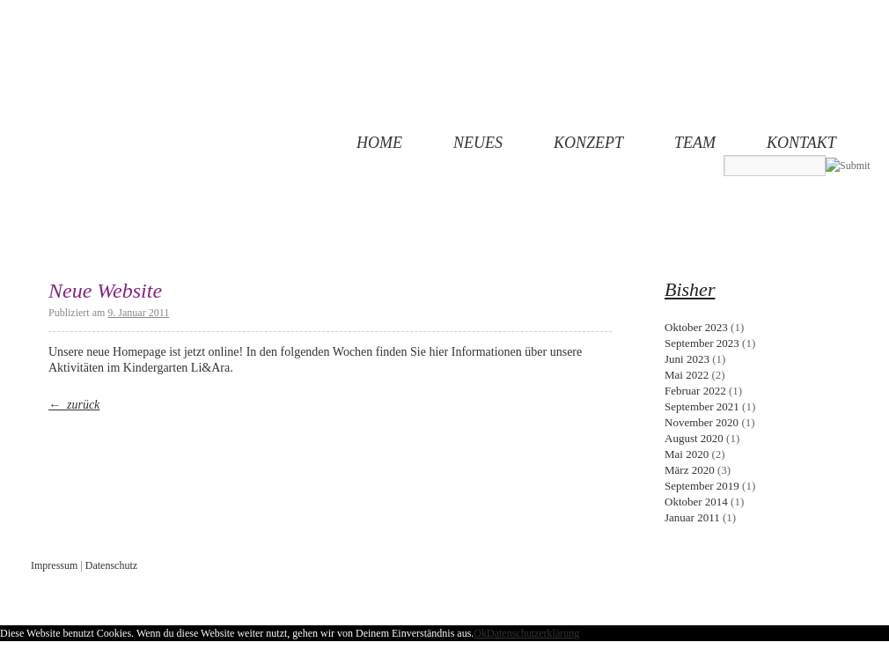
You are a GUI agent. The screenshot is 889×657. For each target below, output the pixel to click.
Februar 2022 (695, 390)
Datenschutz (111, 565)
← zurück (73, 404)
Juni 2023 (687, 358)
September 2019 (702, 485)
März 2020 (690, 469)
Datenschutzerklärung (533, 633)
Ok (480, 633)
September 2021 (702, 406)
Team (695, 142)
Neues (478, 142)
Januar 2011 (692, 517)
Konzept (588, 142)
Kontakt (801, 142)
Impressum (54, 565)
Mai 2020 (687, 454)
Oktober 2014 (696, 501)
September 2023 (702, 343)
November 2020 (701, 422)
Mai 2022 (687, 374)
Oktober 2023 (696, 327)
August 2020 (694, 438)
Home (379, 142)
